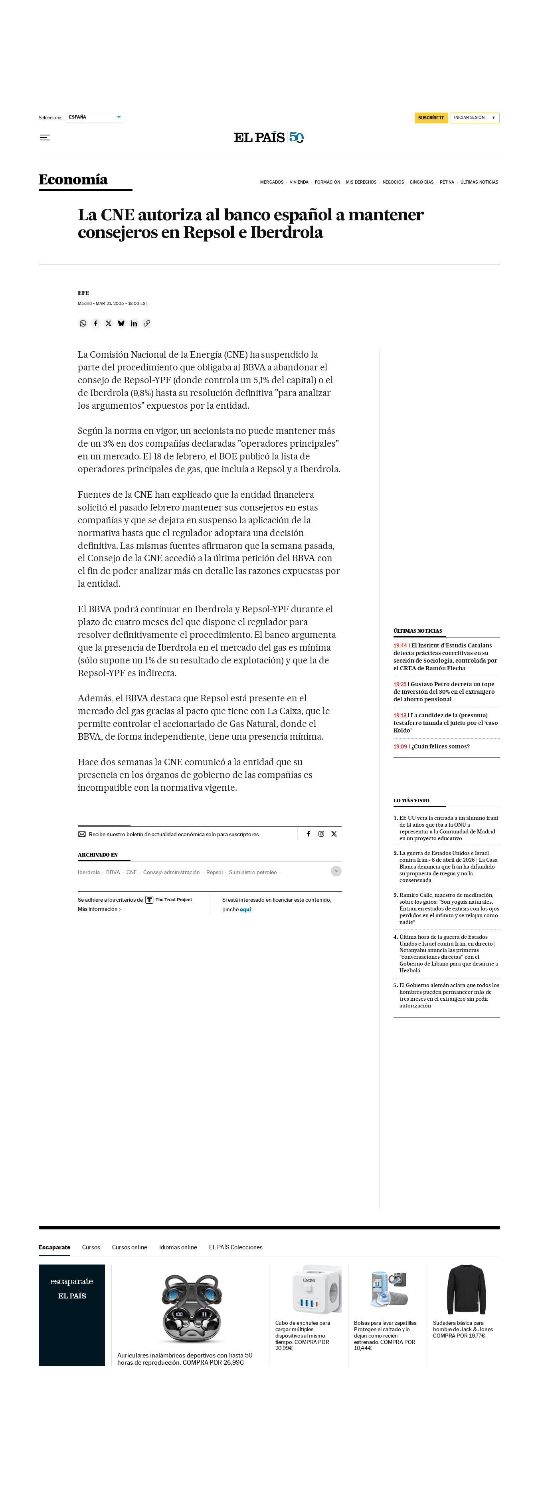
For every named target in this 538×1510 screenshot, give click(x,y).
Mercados (271, 182)
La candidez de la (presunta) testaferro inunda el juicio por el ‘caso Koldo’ (446, 723)
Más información (99, 909)
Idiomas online (178, 1247)
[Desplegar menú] (45, 137)
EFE (83, 293)
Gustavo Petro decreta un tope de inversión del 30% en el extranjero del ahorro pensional (444, 692)
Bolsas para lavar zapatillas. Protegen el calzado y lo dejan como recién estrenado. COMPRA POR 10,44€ (385, 1336)
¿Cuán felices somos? (440, 746)
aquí (245, 909)
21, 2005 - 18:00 (122, 303)
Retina (447, 182)
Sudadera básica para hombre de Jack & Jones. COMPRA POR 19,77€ (463, 1329)
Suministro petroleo (253, 872)
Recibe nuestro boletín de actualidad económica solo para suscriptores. (174, 834)
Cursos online (129, 1247)
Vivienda (299, 182)
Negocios (393, 182)
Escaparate (54, 1247)
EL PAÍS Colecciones (236, 1247)
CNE (132, 872)
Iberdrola (89, 872)
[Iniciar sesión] (475, 118)
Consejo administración (171, 872)
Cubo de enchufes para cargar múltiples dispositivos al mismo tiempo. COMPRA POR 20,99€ (302, 1336)
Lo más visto (411, 800)
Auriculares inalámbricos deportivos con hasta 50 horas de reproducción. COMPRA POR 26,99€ (185, 1359)
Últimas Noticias (479, 182)
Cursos (91, 1247)
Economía (73, 180)
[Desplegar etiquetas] (336, 871)
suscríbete (431, 118)
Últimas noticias (418, 631)
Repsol (214, 872)
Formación (327, 182)
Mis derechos (361, 182)
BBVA (113, 872)
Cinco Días (421, 182)
